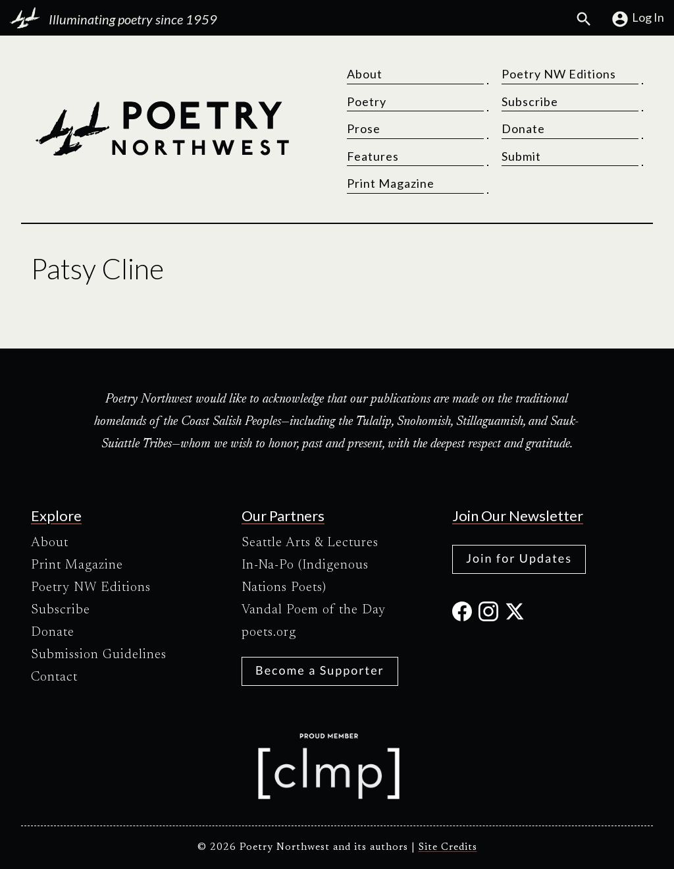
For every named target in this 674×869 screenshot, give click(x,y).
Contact (54, 677)
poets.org (269, 632)
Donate (523, 128)
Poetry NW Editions (559, 74)
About (364, 74)
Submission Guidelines (99, 654)
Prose (363, 128)
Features (373, 156)
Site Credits (448, 848)
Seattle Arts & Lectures (310, 542)
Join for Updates (519, 558)
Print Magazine (390, 183)
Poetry (366, 101)
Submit (521, 156)
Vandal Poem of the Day (314, 610)
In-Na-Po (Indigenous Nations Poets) (305, 576)
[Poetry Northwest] (162, 128)
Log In (637, 19)
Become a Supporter (319, 670)
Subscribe (530, 101)
